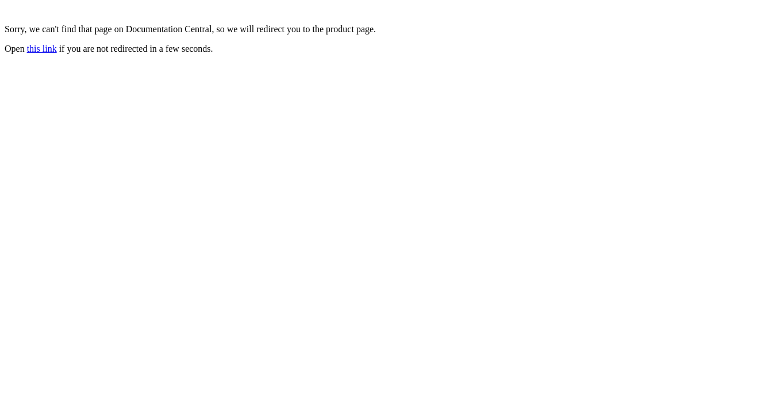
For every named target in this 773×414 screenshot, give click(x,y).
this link (42, 48)
